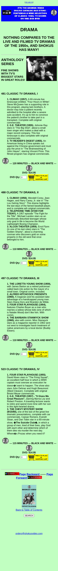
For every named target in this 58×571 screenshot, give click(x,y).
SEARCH (29, 2)
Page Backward (22, 474)
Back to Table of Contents (29, 509)
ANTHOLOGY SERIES (12, 62)
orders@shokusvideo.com (29, 533)
